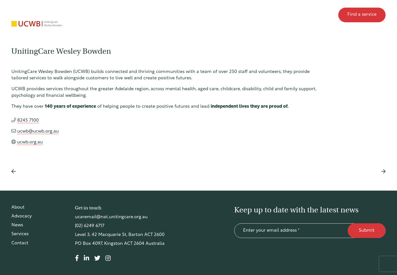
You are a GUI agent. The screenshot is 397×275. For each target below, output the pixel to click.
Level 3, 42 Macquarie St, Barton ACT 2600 (120, 235)
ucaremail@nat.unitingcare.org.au (111, 217)
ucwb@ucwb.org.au (38, 131)
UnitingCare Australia (36, 15)
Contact (322, 14)
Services (20, 234)
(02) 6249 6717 (89, 226)
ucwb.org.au (30, 142)
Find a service (361, 14)
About (241, 14)
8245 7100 (28, 120)
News (298, 14)
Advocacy (269, 14)
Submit (366, 230)
